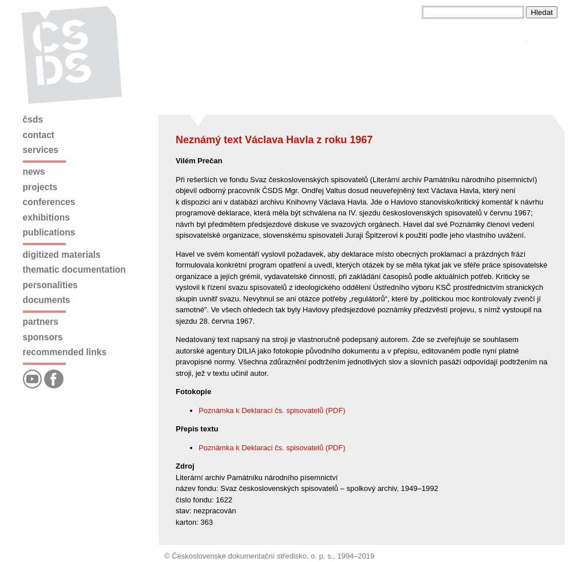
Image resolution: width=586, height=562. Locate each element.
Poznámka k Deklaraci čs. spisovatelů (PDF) (272, 410)
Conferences (49, 202)
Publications (49, 232)
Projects (40, 187)
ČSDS (33, 119)
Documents (46, 300)
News (34, 171)
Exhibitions (46, 217)
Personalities (50, 285)
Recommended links (64, 352)
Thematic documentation (74, 269)
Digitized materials (62, 255)
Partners (40, 322)
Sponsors (43, 337)
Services (40, 150)
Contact (38, 135)
